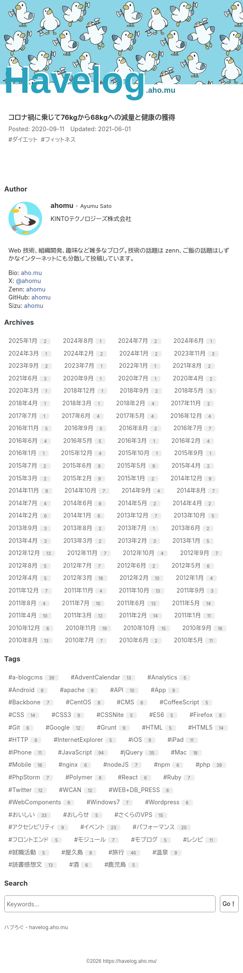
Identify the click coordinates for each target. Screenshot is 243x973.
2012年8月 (30, 565)
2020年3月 (30, 390)
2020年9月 (85, 378)
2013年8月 (85, 527)
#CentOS (86, 702)
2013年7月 (139, 527)
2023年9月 (31, 365)
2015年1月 (138, 478)
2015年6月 (85, 465)
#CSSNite (117, 714)
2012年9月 (202, 552)
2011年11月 (86, 590)
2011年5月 (194, 602)
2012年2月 (143, 577)
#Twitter (28, 789)
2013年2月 (140, 540)
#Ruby (180, 777)
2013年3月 (85, 540)
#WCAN (79, 789)
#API (125, 689)
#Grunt (114, 727)
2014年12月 (194, 478)
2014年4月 (195, 503)
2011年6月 (139, 602)
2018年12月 (86, 390)
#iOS (143, 739)
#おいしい (30, 814)
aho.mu (31, 272)
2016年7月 (195, 427)
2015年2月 (85, 478)
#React (135, 777)
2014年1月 (85, 515)
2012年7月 (85, 565)
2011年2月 (141, 615)
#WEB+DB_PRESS (142, 789)
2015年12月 (84, 452)
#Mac (187, 752)
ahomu (35, 289)
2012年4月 (30, 577)
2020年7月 (140, 378)
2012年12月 (32, 552)
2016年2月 (193, 440)
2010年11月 (89, 627)
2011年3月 (86, 615)
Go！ (229, 903)
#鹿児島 (123, 864)
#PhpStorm (31, 777)
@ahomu (28, 280)
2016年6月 (30, 440)
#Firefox (209, 714)
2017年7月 (29, 415)
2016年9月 (86, 427)
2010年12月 (32, 627)
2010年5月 (196, 640)
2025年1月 (30, 340)
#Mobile (28, 764)
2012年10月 (146, 552)
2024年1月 (141, 353)
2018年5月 (196, 390)
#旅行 (125, 852)
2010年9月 (205, 627)
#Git (21, 727)
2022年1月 (140, 365)
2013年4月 (30, 540)
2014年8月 (198, 490)
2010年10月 (147, 627)
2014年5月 (140, 503)
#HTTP (25, 739)
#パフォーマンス (163, 826)
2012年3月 (86, 577)
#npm (169, 764)
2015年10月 (141, 452)
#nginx (76, 764)
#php (211, 764)
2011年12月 (31, 590)
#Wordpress (170, 802)
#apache (80, 689)
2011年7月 (84, 602)
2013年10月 (197, 515)
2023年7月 (86, 365)
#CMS (133, 702)
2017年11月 (193, 403)
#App (166, 689)
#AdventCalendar (104, 677)
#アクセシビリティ (39, 826)
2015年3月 (30, 478)
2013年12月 (140, 515)
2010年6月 (141, 640)
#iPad (184, 739)
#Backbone (32, 702)
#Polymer (86, 777)
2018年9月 (142, 390)
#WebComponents (42, 802)
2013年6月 (193, 527)
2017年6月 (83, 415)
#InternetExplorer (85, 739)
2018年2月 (138, 403)
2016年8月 (141, 427)
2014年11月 (31, 490)
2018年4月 (30, 403)
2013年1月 (193, 540)
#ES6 (164, 714)
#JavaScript (84, 752)
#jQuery (140, 752)
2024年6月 (196, 340)
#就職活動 (29, 852)
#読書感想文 (33, 864)
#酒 (81, 864)
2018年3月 (84, 403)
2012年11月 (90, 552)
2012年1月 (197, 577)
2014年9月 (144, 490)
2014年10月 (88, 490)
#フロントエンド (36, 839)
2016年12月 (194, 415)
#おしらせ (83, 814)
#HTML (160, 727)
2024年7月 (140, 340)
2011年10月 (142, 590)
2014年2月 (30, 515)
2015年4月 (193, 465)
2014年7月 (30, 503)
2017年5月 (138, 415)
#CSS (24, 714)
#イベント (101, 826)
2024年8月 (85, 340)
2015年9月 (195, 452)
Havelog (90, 80)
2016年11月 (31, 427)
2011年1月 (195, 615)
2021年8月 (195, 365)
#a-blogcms (34, 677)
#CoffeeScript (187, 702)
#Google (66, 727)
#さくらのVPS (142, 814)
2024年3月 (30, 353)
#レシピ (201, 839)
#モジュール (97, 839)
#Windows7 (110, 802)
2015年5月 (139, 465)
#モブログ (152, 839)
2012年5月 (193, 565)
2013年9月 (30, 527)
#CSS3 (69, 714)
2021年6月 (30, 378)
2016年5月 (85, 440)
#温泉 (168, 852)
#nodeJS (123, 764)
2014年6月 (85, 503)
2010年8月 (31, 640)
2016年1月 (29, 452)
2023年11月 (197, 353)
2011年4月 (30, 615)
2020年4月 (196, 378)
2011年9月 (198, 590)
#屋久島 (80, 852)
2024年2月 (86, 353)
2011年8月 (30, 602)
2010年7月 (87, 640)
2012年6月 (139, 565)
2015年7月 (30, 465)
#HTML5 (209, 727)
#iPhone (28, 752)
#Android (29, 689)
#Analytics (169, 677)
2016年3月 (139, 440)
